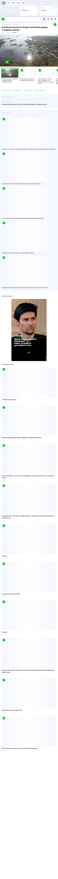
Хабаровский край (39, 90)
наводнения (28, 90)
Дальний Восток (7, 90)
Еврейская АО (18, 90)
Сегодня (14, 32)
